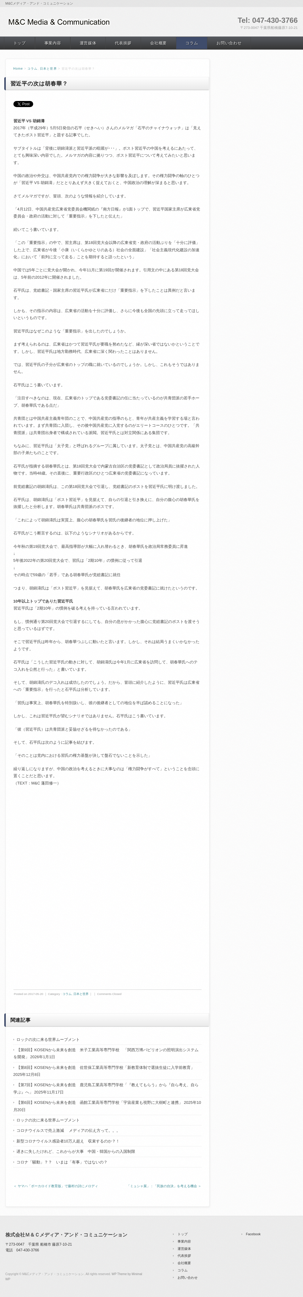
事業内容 (52, 43)
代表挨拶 (123, 43)
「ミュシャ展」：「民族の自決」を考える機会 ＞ (164, 1186)
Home (18, 68)
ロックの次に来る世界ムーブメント (48, 1039)
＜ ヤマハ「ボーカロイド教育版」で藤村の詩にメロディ (55, 1186)
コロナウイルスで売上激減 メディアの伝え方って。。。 (68, 1130)
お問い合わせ (229, 43)
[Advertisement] (107, 839)
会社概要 (158, 43)
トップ (19, 43)
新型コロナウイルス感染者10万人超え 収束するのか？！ (68, 1141)
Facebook (253, 1234)
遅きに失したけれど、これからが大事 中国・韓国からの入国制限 (75, 1151)
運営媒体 (88, 43)
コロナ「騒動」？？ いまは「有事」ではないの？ (61, 1162)
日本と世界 (48, 68)
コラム (191, 43)
